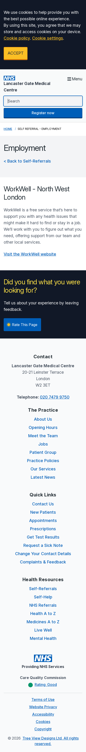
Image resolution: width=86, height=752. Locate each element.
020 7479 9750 (54, 397)
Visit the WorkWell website (30, 254)
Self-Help (43, 597)
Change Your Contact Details (43, 553)
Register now (43, 113)
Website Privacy (43, 707)
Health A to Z (43, 613)
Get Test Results (43, 537)
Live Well (43, 630)
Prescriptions (43, 528)
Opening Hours (43, 427)
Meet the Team (43, 435)
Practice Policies (43, 460)
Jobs (43, 444)
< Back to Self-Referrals (27, 161)
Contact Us (43, 503)
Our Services (43, 468)
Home (8, 129)
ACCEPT (16, 53)
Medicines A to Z (43, 621)
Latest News (43, 477)
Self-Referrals (43, 588)
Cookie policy (17, 38)
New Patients (43, 512)
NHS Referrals (43, 605)
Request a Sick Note (43, 545)
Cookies (43, 721)
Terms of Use (43, 699)
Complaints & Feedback (43, 562)
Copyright (43, 729)
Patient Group (43, 452)
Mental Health (43, 638)
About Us (43, 419)
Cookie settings (47, 38)
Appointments (43, 520)
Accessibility (43, 714)
